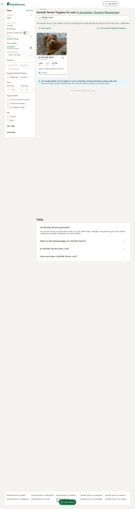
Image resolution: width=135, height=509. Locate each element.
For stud (12, 70)
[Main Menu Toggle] (2, 4)
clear (31, 82)
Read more (125, 60)
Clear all (29, 47)
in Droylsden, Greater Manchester (98, 49)
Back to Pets (12, 51)
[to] (27, 180)
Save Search (45, 65)
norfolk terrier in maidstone (17, 499)
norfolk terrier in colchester (91, 495)
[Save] (63, 95)
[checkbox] (8, 92)
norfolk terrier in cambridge (91, 499)
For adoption (24, 65)
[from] (13, 180)
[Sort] (112, 65)
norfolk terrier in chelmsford (42, 495)
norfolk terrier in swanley (115, 495)
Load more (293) (26, 130)
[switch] (26, 78)
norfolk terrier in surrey (40, 499)
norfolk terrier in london (16, 495)
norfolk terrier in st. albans (115, 499)
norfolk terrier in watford (66, 495)
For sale (12, 65)
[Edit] (31, 138)
